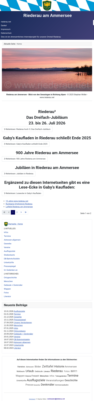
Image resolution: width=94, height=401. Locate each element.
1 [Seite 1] (12, 212)
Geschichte (71, 380)
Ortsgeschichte (10, 277)
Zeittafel (47, 366)
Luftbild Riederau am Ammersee (19, 207)
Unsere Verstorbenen (23, 323)
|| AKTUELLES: (10, 228)
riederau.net (6, 22)
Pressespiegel (10, 266)
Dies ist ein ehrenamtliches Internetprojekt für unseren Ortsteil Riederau (31, 37)
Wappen (7, 289)
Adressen (30, 367)
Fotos (6, 293)
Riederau (57, 371)
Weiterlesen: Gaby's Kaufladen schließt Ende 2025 (25, 144)
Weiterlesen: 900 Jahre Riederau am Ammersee (24, 159)
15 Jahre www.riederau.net (17, 201)
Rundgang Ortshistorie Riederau (19, 204)
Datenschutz (6, 33)
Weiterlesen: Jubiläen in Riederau (18, 174)
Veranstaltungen (55, 380)
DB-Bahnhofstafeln (12, 259)
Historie (59, 366)
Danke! (4, 25)
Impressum (6, 29)
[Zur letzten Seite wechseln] (25, 212)
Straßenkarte (9, 255)
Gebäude (39, 371)
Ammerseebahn (62, 385)
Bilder (38, 366)
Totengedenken (61, 376)
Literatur (7, 296)
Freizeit (35, 375)
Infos (6, 232)
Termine (7, 236)
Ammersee (71, 366)
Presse (29, 384)
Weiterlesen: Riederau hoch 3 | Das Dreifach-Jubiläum (27, 129)
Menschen (8, 281)
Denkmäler (48, 384)
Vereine (7, 247)
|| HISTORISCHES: (11, 274)
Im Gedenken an (11, 270)
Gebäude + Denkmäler (13, 285)
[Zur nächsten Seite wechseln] (21, 212)
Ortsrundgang (20, 331)
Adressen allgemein (12, 240)
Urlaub (30, 371)
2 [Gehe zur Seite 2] (17, 212)
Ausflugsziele (9, 251)
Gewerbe (7, 244)
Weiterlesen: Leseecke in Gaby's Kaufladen (22, 193)
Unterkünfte (9, 262)
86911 (74, 371)
